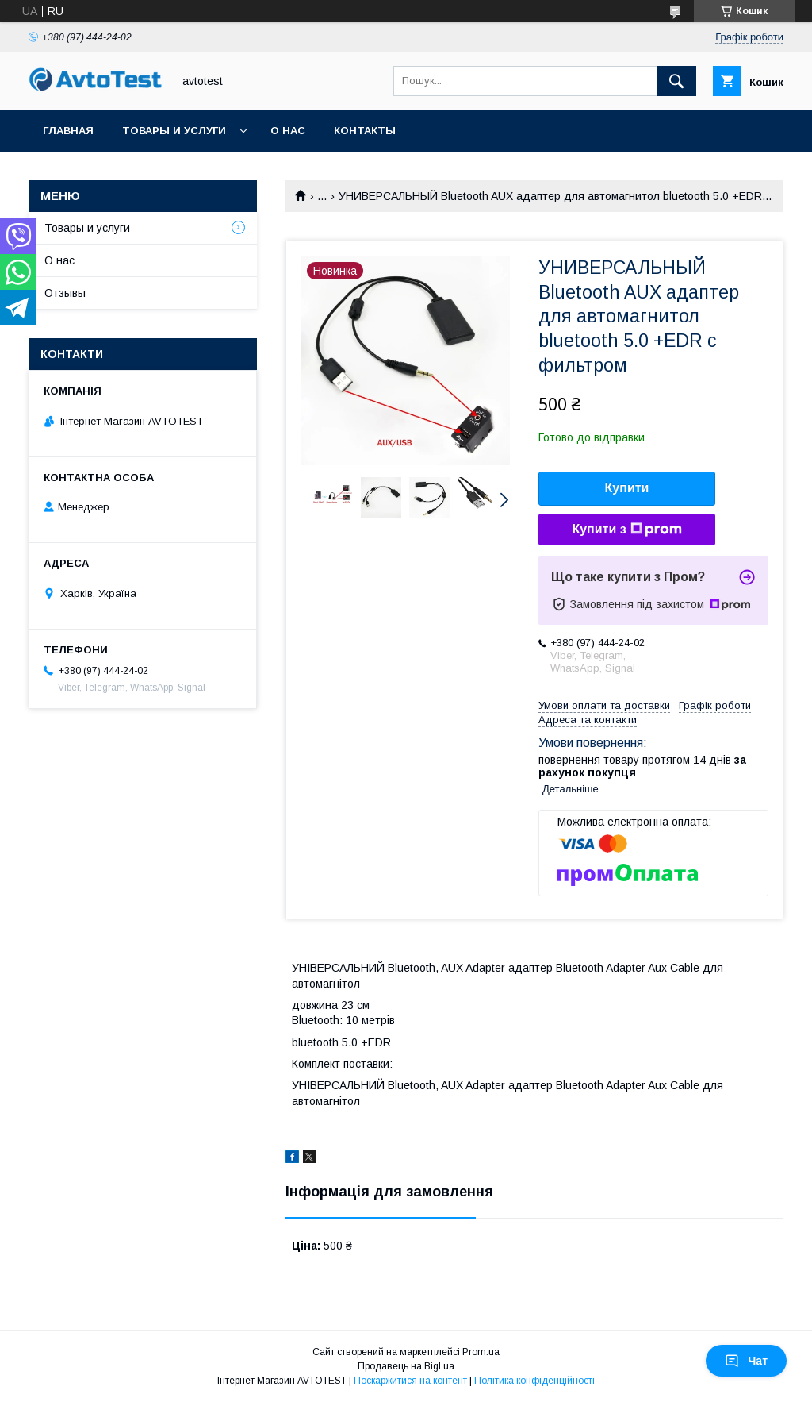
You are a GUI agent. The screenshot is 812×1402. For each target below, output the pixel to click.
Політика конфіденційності (534, 1380)
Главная (68, 131)
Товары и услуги (174, 131)
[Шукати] (676, 81)
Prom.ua (481, 1352)
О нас (287, 131)
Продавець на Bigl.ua (406, 1366)
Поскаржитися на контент (410, 1380)
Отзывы (65, 293)
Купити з (626, 529)
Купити (627, 488)
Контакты (365, 131)
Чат (746, 1361)
